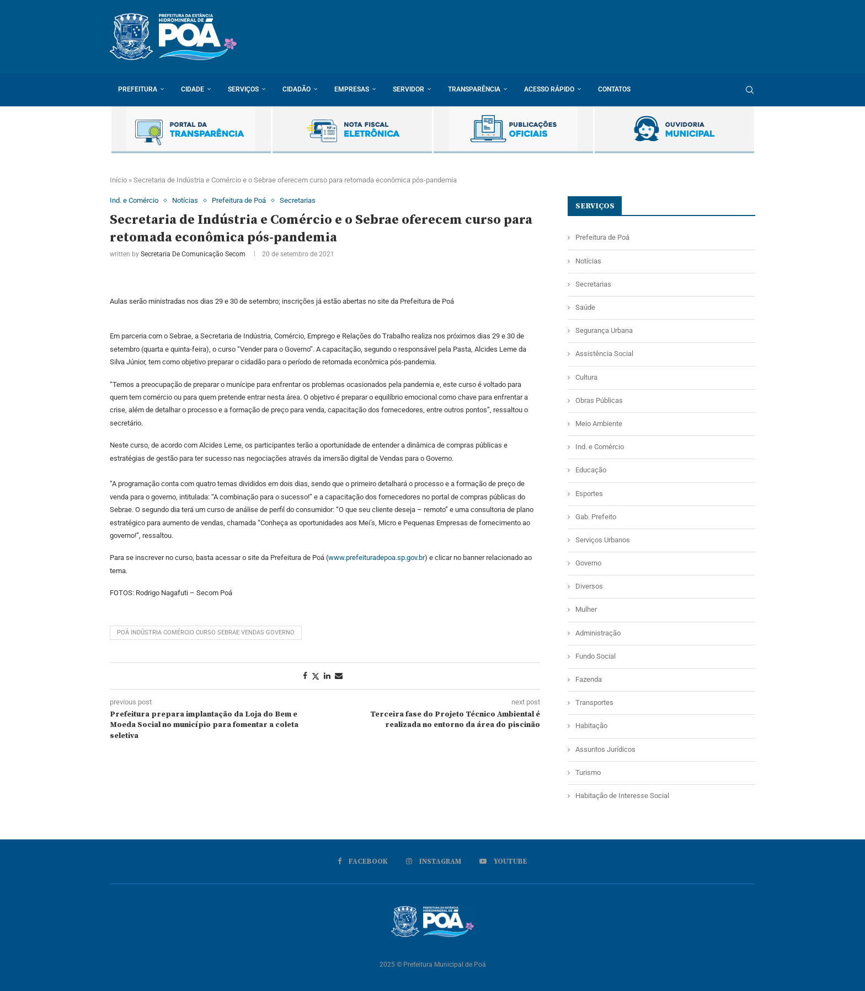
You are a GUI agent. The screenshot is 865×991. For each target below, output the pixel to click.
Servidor (408, 89)
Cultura (586, 377)
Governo (588, 563)
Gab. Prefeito (595, 517)
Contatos (614, 89)
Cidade (192, 89)
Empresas (351, 89)
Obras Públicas (599, 400)
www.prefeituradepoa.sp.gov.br (376, 557)
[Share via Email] (339, 675)
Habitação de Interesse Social (622, 795)
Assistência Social (604, 353)
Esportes (589, 493)
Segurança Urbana (604, 330)
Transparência (474, 89)
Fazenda (588, 679)
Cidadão (296, 89)
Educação (590, 470)
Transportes (594, 702)
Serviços (243, 89)
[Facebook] (363, 861)
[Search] (749, 90)
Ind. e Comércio (599, 447)
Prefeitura (137, 89)
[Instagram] (433, 861)
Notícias (588, 261)
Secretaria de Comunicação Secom (193, 254)
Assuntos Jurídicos (605, 749)
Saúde (585, 307)
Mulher (586, 609)
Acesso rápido (549, 89)
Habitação (591, 725)
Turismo (588, 772)
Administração (598, 633)
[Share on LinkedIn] (327, 675)
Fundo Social (595, 656)
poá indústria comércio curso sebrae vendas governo (206, 632)
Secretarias (593, 284)
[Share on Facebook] (305, 675)
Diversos (589, 586)
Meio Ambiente (598, 423)
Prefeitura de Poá (602, 237)
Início (118, 180)
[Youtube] (503, 861)
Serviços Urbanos (602, 540)
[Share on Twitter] (315, 676)
